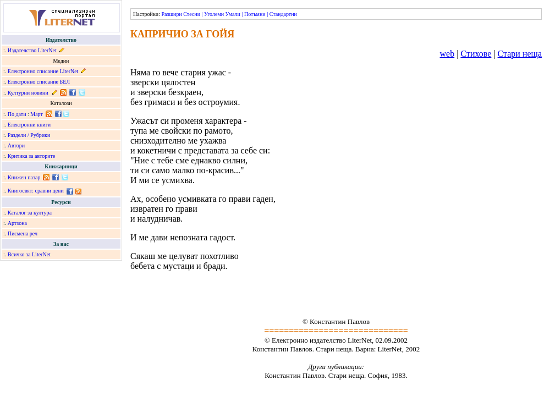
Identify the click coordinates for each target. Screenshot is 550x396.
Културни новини (28, 93)
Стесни (191, 14)
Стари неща (520, 53)
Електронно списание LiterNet (43, 71)
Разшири (171, 14)
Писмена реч (22, 233)
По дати (17, 114)
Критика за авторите (32, 156)
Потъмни (255, 14)
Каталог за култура (30, 213)
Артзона (17, 223)
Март (36, 114)
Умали (233, 14)
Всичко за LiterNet (29, 254)
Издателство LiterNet (32, 50)
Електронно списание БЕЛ (39, 82)
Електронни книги (29, 125)
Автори (16, 145)
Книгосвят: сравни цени (36, 191)
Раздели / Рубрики (29, 135)
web (447, 53)
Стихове (475, 53)
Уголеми (214, 14)
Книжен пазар (24, 177)
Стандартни (283, 14)
